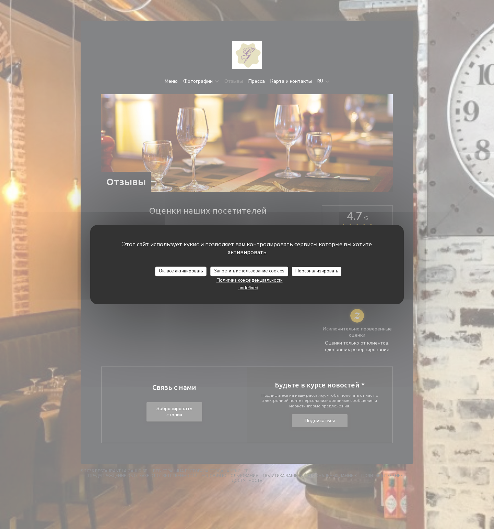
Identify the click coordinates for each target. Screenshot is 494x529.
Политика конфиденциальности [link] (249, 280)
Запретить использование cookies (249, 271)
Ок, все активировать (181, 271)
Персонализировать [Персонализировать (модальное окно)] (316, 271)
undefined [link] (248, 288)
